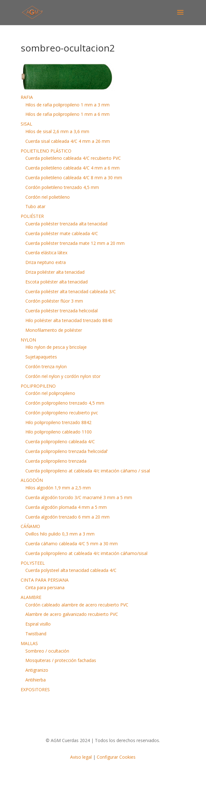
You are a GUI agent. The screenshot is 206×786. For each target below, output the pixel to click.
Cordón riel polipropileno (50, 393)
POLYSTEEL (33, 563)
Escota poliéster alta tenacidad (56, 282)
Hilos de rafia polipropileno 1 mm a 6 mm (67, 114)
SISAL (26, 124)
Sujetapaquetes (41, 357)
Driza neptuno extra (45, 262)
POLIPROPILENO (38, 386)
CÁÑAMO (30, 526)
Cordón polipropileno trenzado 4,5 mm (64, 403)
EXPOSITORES (35, 689)
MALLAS (29, 643)
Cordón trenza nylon (46, 366)
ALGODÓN (32, 480)
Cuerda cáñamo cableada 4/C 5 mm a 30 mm (71, 543)
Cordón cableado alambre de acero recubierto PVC (76, 605)
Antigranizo (36, 670)
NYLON (28, 340)
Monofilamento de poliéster (53, 330)
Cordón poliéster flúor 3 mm (54, 301)
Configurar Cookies (116, 757)
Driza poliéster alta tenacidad (55, 272)
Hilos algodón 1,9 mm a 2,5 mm (58, 488)
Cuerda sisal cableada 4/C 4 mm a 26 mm (67, 141)
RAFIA (27, 97)
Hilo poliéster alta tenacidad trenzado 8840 (68, 320)
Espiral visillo (38, 624)
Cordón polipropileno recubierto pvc (61, 413)
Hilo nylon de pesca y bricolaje (56, 347)
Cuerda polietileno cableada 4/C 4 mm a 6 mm (72, 168)
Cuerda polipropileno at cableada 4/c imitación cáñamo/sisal (86, 553)
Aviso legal (81, 757)
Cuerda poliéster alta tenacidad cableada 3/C (70, 291)
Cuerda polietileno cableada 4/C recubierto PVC (73, 158)
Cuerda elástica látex (46, 253)
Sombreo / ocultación (47, 651)
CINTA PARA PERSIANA (45, 580)
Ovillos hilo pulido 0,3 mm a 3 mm (60, 534)
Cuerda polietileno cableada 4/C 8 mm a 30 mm (73, 177)
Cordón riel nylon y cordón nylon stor (62, 376)
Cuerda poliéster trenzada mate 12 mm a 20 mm (75, 243)
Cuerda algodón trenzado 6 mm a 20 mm (67, 517)
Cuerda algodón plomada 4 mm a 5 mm (66, 507)
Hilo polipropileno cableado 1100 (58, 432)
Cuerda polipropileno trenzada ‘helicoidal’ (66, 451)
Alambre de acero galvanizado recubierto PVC (71, 614)
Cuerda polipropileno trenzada (55, 461)
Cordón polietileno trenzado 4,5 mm (62, 187)
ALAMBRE (31, 597)
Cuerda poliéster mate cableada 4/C (61, 233)
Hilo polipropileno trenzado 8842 (58, 422)
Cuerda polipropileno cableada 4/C (60, 441)
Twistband (35, 634)
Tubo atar (35, 206)
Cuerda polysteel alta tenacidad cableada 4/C (70, 570)
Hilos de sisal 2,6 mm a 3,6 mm (57, 131)
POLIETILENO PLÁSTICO (46, 151)
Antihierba (35, 680)
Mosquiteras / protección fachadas (60, 660)
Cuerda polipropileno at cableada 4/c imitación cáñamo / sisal (87, 471)
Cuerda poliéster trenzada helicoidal (61, 311)
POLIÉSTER (32, 216)
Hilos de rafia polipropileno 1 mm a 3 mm (67, 105)
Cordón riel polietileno (47, 197)
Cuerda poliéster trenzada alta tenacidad (66, 224)
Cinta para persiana (44, 587)
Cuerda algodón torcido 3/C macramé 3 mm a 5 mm (78, 497)
